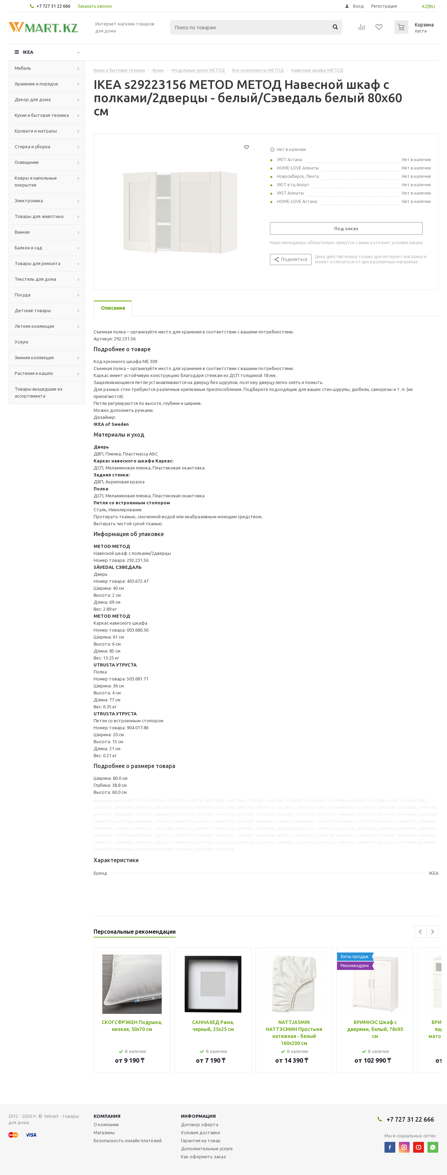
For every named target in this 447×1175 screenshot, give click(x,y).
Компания (107, 1116)
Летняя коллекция (34, 326)
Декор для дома (33, 99)
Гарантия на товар (201, 1140)
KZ (425, 6)
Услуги (21, 341)
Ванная (22, 231)
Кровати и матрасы (36, 130)
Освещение (27, 162)
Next (432, 931)
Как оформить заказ (203, 1156)
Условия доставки (200, 1132)
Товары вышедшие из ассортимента (39, 392)
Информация (198, 1116)
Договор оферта (199, 1124)
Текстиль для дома (35, 279)
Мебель (23, 68)
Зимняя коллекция (34, 357)
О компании (106, 1124)
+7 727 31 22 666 (53, 5)
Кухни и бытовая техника (42, 115)
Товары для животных (39, 216)
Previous (420, 931)
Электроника (29, 200)
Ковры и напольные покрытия (36, 181)
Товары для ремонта (37, 263)
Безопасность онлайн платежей (128, 1140)
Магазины (104, 1132)
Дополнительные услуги (207, 1148)
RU (432, 6)
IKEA (28, 52)
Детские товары (33, 310)
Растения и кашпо (34, 373)
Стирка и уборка (32, 146)
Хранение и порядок (36, 83)
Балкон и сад (28, 247)
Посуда (22, 294)
